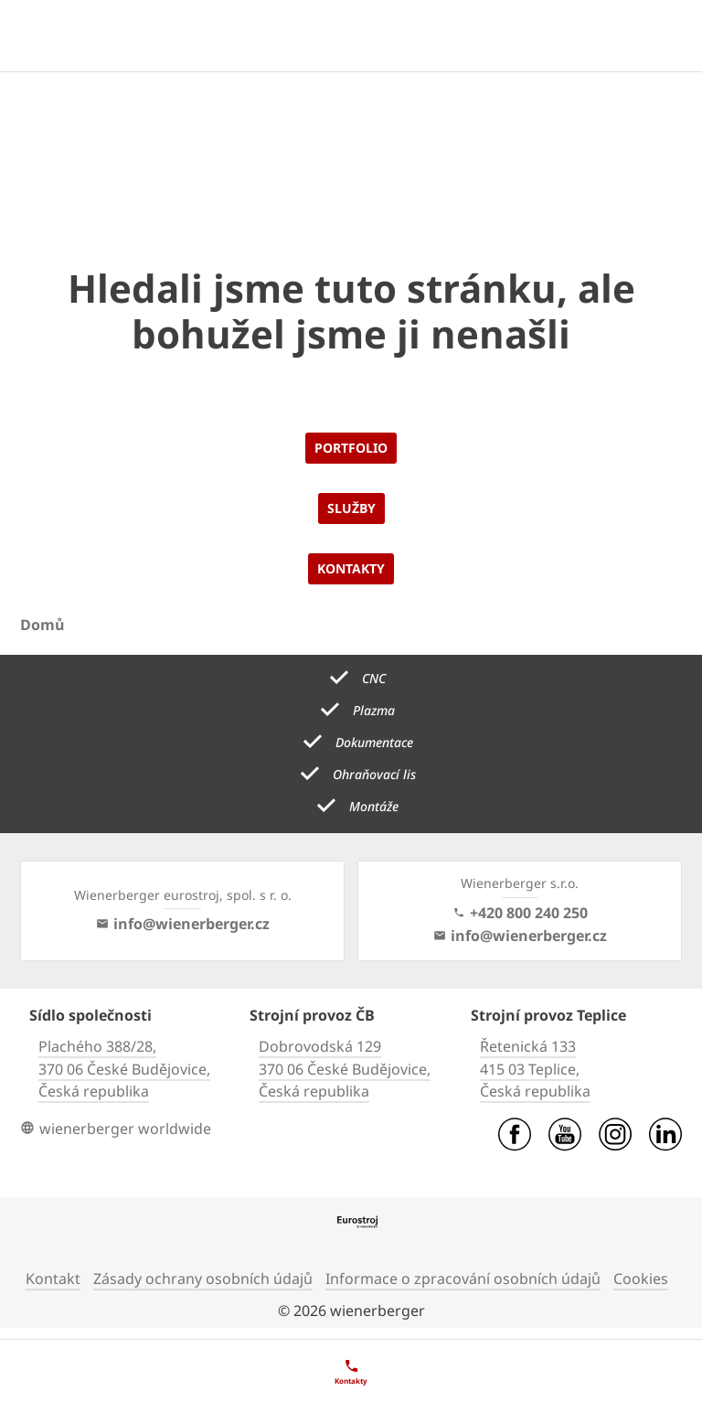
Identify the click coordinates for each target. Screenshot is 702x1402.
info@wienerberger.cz (183, 924)
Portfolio (351, 447)
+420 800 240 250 (520, 913)
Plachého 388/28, (97, 1046)
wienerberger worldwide (115, 1128)
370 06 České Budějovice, (124, 1069)
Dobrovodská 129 (320, 1046)
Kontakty (351, 568)
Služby (351, 508)
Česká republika (93, 1091)
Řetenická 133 (528, 1046)
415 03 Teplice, (530, 1069)
